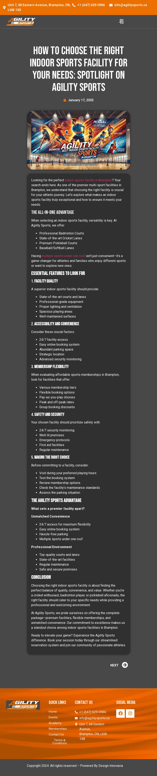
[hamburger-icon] (121, 22)
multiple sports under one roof (63, 256)
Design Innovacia (110, 766)
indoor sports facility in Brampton (88, 180)
